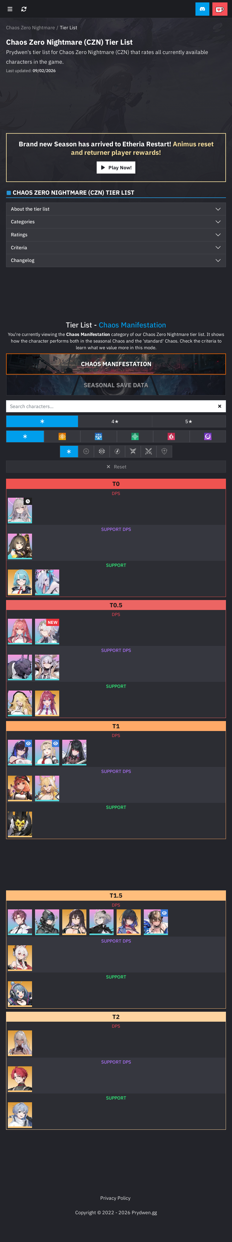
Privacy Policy (115, 1198)
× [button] (220, 405)
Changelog (22, 260)
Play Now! (116, 167)
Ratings (19, 234)
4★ (115, 421)
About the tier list (30, 209)
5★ (188, 421)
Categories (23, 222)
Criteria (19, 247)
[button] (202, 9)
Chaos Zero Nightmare (30, 27)
